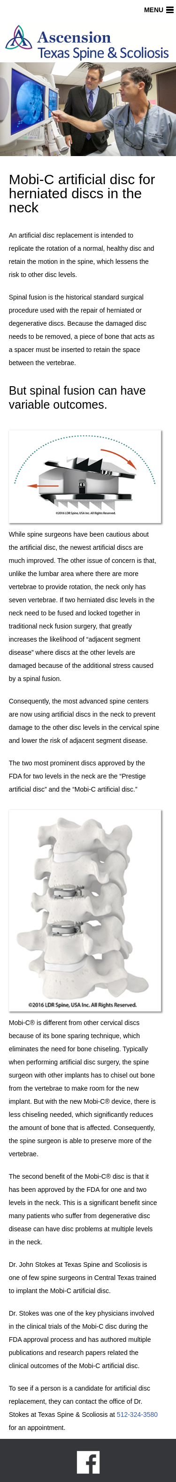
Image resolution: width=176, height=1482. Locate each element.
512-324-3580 (137, 1414)
